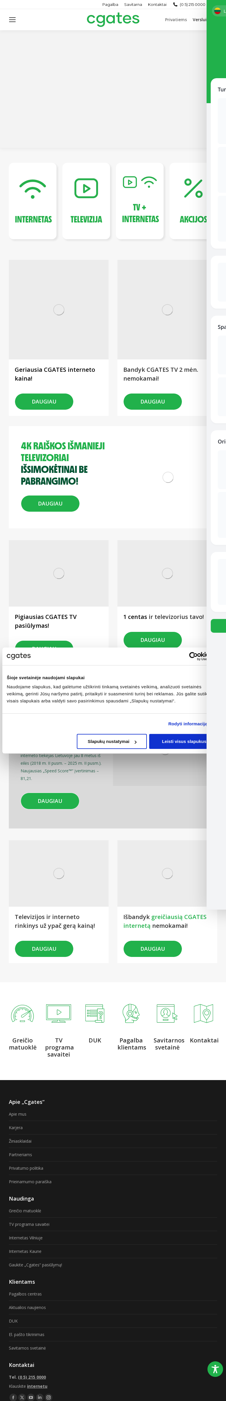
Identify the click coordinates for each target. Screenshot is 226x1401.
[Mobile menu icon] (12, 19)
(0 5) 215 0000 (192, 4)
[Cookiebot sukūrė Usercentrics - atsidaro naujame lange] (193, 656)
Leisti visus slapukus (184, 741)
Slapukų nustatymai (112, 741)
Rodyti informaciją (187, 723)
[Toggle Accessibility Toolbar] (215, 1369)
